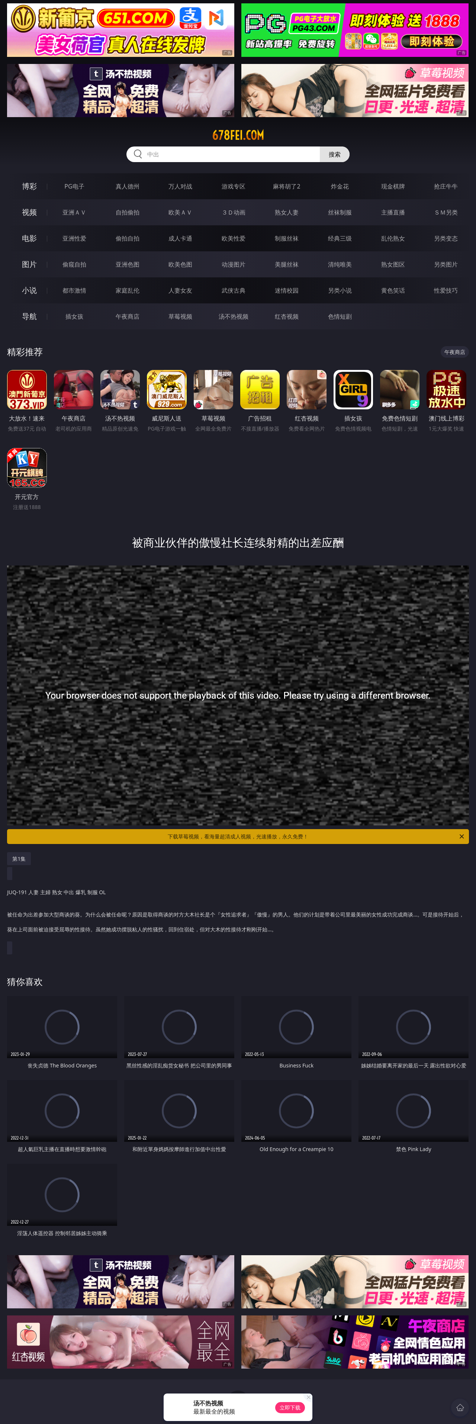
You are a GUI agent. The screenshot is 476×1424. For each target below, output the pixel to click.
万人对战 (180, 186)
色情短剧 (340, 316)
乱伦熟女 (393, 238)
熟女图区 (393, 264)
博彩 (29, 186)
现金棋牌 (393, 186)
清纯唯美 (340, 264)
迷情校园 (287, 290)
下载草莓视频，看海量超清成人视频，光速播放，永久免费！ (316, 836)
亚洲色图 (127, 264)
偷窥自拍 (74, 264)
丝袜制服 (340, 212)
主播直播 (393, 212)
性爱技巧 (446, 290)
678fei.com (238, 135)
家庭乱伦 (127, 290)
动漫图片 (233, 264)
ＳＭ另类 (446, 212)
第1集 (19, 858)
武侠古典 (233, 290)
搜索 (335, 154)
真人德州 (127, 186)
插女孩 (74, 316)
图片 (29, 264)
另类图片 (446, 264)
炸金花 (340, 186)
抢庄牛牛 (446, 186)
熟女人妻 (287, 212)
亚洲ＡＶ (74, 212)
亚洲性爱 (74, 238)
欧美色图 (180, 264)
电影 (29, 238)
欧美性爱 (233, 238)
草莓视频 (180, 316)
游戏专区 (233, 186)
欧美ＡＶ (180, 212)
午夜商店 (127, 316)
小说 (29, 290)
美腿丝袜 (287, 264)
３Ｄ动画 (233, 212)
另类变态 (446, 238)
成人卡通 (180, 238)
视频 (29, 212)
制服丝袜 (287, 238)
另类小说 (340, 290)
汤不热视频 (233, 316)
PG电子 (74, 186)
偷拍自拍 (127, 238)
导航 (29, 316)
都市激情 (74, 290)
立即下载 (290, 1407)
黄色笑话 (393, 290)
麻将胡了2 (286, 186)
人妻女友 (180, 290)
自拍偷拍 (127, 212)
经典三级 (340, 238)
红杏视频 (287, 316)
